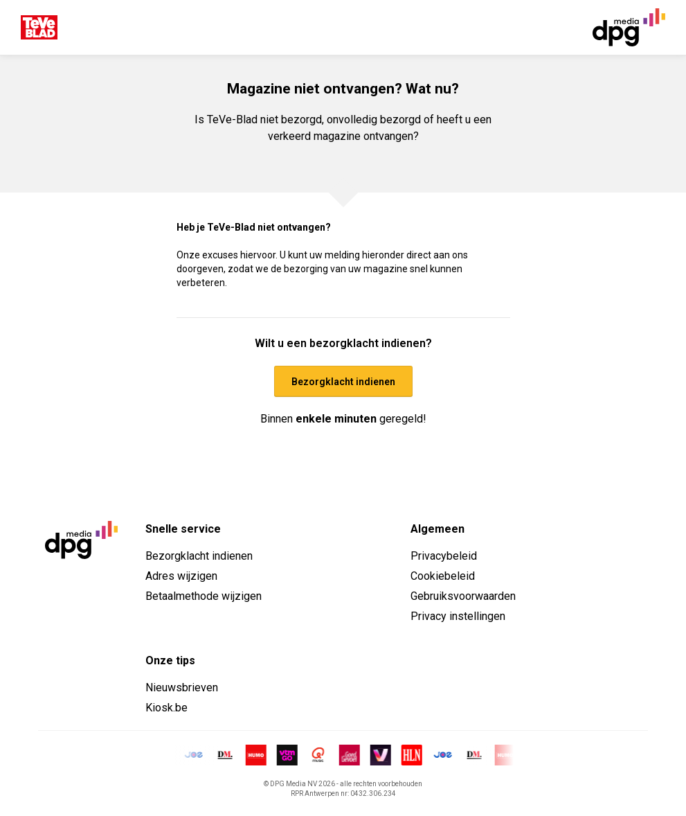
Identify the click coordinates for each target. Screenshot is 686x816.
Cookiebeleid (442, 576)
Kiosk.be (166, 707)
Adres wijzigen (181, 576)
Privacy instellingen (457, 616)
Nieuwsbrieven (181, 687)
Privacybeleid (443, 555)
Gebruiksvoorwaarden (463, 596)
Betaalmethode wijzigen (203, 596)
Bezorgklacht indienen (199, 555)
